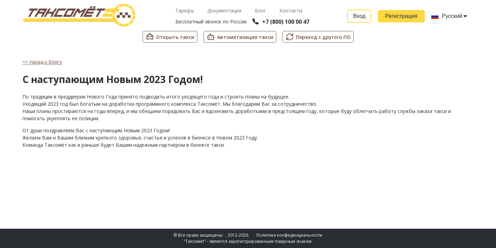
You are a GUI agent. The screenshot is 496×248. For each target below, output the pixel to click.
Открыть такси (170, 37)
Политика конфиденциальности (289, 235)
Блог (261, 10)
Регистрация (401, 16)
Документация (225, 10)
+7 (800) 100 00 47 (280, 21)
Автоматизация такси (240, 37)
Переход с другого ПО (318, 37)
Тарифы (185, 10)
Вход (359, 16)
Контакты (290, 10)
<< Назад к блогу (42, 62)
